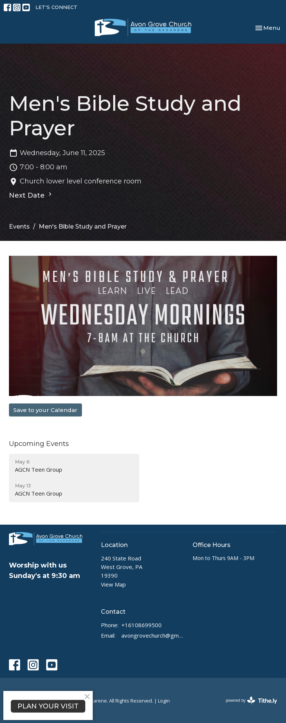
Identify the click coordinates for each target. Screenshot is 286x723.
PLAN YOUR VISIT (48, 706)
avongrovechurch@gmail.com (153, 635)
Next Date (31, 195)
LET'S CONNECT (56, 7)
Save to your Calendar (45, 410)
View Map (113, 584)
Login (164, 700)
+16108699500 (141, 625)
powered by (251, 700)
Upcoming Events (39, 444)
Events (19, 226)
